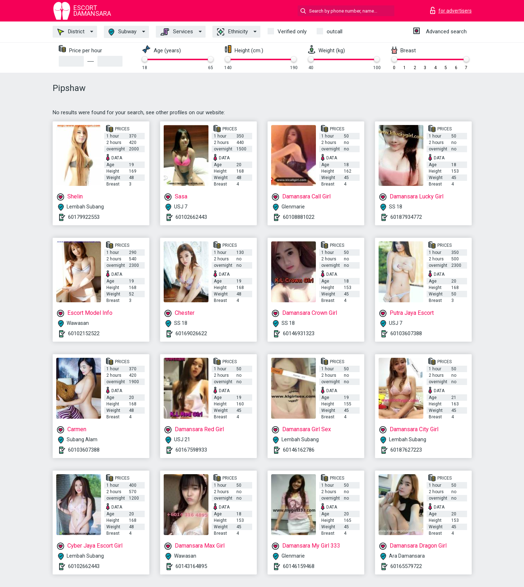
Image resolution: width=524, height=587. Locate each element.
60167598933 (191, 450)
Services (176, 31)
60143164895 (191, 566)
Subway (122, 32)
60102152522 (84, 333)
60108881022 (298, 217)
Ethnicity (232, 31)
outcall (334, 31)
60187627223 (406, 450)
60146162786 (298, 450)
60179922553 (84, 217)
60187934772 (406, 217)
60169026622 (191, 333)
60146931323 (298, 333)
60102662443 (191, 217)
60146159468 (298, 566)
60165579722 (406, 566)
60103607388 (406, 333)
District (71, 31)
